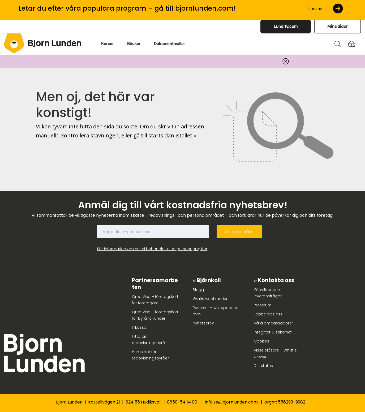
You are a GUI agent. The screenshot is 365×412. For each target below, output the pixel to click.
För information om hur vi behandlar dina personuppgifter (152, 248)
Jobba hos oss (268, 314)
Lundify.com (286, 26)
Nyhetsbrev (203, 323)
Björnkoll (209, 280)
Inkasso (139, 327)
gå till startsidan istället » (165, 135)
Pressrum (263, 305)
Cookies (261, 341)
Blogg (198, 289)
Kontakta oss (276, 280)
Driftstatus (263, 365)
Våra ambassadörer (273, 323)
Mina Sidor (337, 26)
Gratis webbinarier (210, 298)
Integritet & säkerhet (273, 332)
